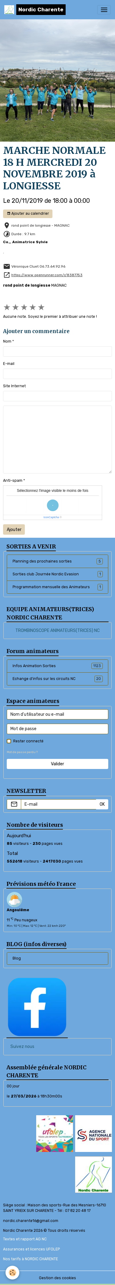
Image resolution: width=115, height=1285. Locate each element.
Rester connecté (28, 741)
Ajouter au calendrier (28, 213)
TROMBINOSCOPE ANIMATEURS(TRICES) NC (57, 630)
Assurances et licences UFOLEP (31, 1249)
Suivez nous (22, 1046)
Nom (7, 341)
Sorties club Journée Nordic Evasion (58, 574)
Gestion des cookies (57, 1278)
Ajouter (14, 529)
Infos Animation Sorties (58, 666)
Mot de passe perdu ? (22, 752)
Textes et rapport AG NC (25, 1239)
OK (102, 804)
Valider (57, 764)
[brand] (35, 9)
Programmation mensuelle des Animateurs (58, 587)
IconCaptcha (51, 517)
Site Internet (14, 386)
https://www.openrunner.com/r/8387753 (46, 275)
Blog (17, 958)
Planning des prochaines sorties (58, 561)
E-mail (8, 364)
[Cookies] (12, 1272)
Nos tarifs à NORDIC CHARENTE (30, 1259)
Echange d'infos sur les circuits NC (58, 679)
